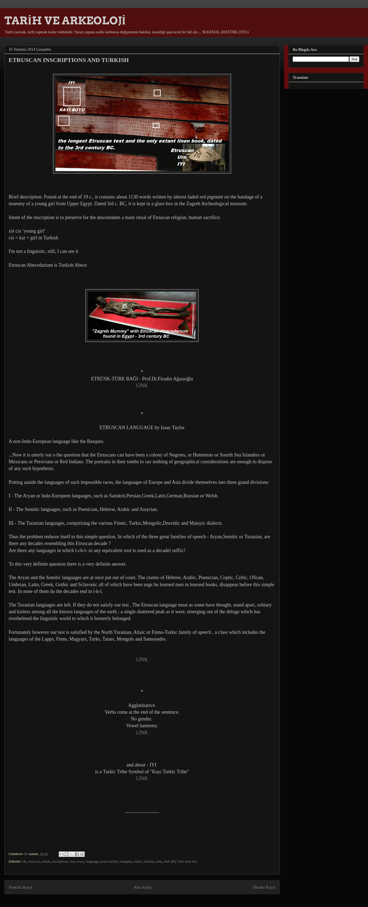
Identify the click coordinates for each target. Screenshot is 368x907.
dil (25, 861)
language (92, 861)
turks (158, 861)
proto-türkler (109, 861)
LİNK (142, 385)
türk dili (170, 861)
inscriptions (60, 861)
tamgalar (126, 861)
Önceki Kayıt (264, 887)
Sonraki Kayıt (20, 887)
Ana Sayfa (142, 887)
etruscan (34, 861)
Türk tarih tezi (187, 861)
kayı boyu (77, 861)
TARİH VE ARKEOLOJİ (65, 20)
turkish (148, 861)
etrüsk (46, 861)
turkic (138, 861)
